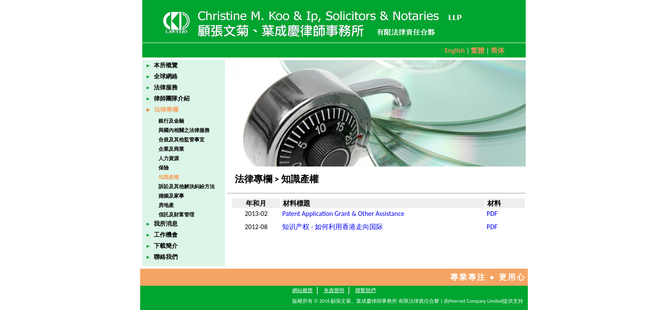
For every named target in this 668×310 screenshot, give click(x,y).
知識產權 (168, 177)
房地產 (166, 205)
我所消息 (162, 223)
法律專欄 (162, 109)
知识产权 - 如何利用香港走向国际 (332, 227)
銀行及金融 (171, 120)
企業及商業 (171, 149)
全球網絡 (162, 76)
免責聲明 (334, 290)
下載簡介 (162, 245)
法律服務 (162, 87)
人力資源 (168, 158)
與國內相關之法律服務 (184, 130)
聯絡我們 (162, 256)
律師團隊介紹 (168, 98)
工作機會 (162, 234)
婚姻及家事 (171, 195)
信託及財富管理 (176, 214)
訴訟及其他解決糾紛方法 (186, 186)
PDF (492, 214)
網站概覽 (302, 290)
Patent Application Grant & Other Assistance (343, 214)
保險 (163, 167)
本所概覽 (162, 65)
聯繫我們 (365, 290)
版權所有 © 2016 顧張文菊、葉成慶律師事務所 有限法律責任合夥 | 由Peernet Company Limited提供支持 (407, 301)
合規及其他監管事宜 (181, 139)
